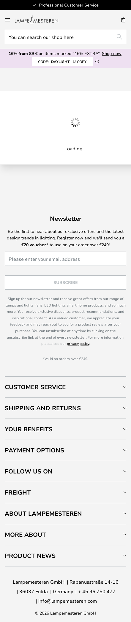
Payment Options (34, 450)
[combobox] (65, 37)
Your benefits (29, 429)
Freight (18, 492)
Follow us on (29, 471)
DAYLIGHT (62, 61)
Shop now (111, 53)
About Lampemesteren (43, 513)
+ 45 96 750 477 (97, 591)
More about (25, 535)
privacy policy (78, 343)
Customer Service (35, 387)
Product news (30, 556)
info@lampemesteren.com (67, 601)
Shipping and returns (43, 408)
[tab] (65, 386)
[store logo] (40, 20)
